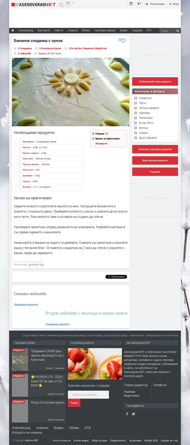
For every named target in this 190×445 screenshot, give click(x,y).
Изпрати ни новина (27, 432)
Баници (143, 128)
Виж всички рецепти (154, 160)
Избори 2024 (151, 440)
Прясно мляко (31, 164)
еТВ (88, 427)
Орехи (26, 181)
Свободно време (105, 30)
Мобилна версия (62, 440)
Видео (58, 427)
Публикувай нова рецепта (155, 81)
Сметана (28, 158)
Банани (27, 186)
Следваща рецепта (57, 324)
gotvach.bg (35, 264)
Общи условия (99, 440)
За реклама (135, 440)
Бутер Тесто (146, 123)
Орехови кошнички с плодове (88, 385)
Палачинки (146, 118)
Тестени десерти (149, 108)
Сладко (143, 132)
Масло (27, 147)
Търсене (155, 171)
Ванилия (28, 175)
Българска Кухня (51, 48)
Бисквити (28, 141)
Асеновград (21, 427)
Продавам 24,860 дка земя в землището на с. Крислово (47, 355)
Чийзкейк (25, 53)
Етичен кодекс (81, 440)
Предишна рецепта (26, 304)
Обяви (74, 427)
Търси (74, 403)
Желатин (28, 169)
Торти (142, 103)
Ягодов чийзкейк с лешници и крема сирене (86, 313)
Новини (73, 30)
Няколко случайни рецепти (155, 149)
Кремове (144, 113)
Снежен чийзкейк (30, 293)
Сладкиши (26, 48)
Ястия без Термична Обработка (89, 48)
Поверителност (118, 440)
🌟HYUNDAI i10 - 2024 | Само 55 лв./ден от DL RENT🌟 (47, 381)
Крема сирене (31, 153)
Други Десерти (148, 137)
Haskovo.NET (32, 440)
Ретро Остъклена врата (47, 402)
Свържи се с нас (169, 440)
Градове (137, 30)
